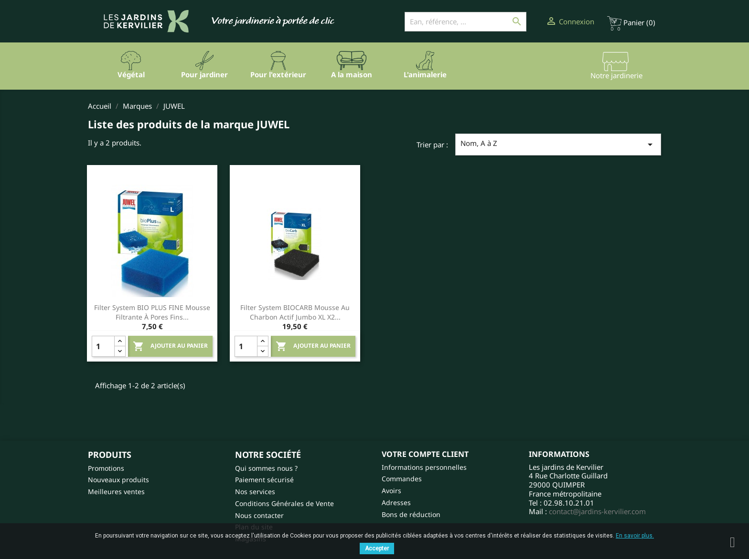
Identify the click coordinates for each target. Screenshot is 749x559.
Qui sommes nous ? (266, 468)
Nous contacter (259, 515)
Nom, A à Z (558, 144)
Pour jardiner (204, 74)
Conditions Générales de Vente (284, 503)
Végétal (131, 74)
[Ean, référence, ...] (465, 21)
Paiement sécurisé (264, 479)
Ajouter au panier (170, 346)
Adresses (396, 502)
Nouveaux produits (118, 479)
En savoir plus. (635, 535)
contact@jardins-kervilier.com (597, 511)
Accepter (377, 548)
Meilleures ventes (116, 491)
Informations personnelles (424, 467)
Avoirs (391, 490)
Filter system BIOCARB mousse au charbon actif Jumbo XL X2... (295, 312)
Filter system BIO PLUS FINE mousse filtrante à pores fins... (152, 312)
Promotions (106, 468)
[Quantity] (103, 346)
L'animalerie (425, 74)
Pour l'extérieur (278, 74)
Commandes (402, 478)
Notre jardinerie (616, 75)
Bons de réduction (411, 514)
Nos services (255, 491)
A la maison (351, 74)
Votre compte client (425, 454)
